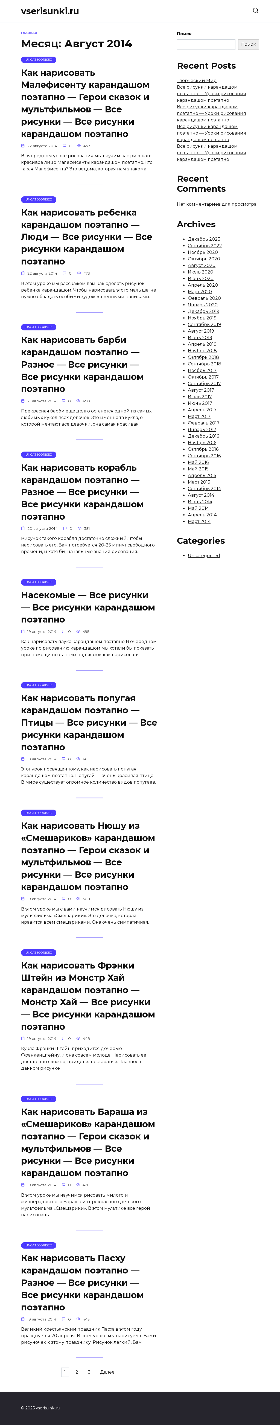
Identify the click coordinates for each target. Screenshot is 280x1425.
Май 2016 (198, 462)
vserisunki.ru (50, 11)
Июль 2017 (200, 396)
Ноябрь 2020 (203, 252)
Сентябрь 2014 (204, 488)
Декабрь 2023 (204, 239)
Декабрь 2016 (203, 436)
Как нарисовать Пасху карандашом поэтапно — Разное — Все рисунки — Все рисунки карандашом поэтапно (82, 1289)
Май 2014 (198, 508)
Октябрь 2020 (204, 258)
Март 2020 (200, 291)
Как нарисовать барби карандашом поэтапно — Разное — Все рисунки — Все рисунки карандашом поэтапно (82, 366)
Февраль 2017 (204, 423)
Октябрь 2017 (203, 377)
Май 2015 (198, 469)
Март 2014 (199, 521)
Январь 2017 (202, 429)
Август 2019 (201, 331)
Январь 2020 (203, 304)
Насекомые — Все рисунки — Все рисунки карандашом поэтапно (88, 610)
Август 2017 (201, 390)
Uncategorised (204, 555)
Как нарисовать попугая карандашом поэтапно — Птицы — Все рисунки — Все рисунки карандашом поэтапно (89, 726)
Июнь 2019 (200, 337)
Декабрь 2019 (203, 311)
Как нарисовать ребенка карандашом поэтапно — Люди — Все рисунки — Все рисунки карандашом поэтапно (86, 237)
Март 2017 (199, 416)
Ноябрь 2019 (202, 318)
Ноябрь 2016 (202, 442)
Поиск (184, 33)
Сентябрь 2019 (204, 324)
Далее (111, 1380)
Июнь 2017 (200, 403)
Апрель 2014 (202, 514)
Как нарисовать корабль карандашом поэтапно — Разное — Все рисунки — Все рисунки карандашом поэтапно (82, 494)
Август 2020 (201, 265)
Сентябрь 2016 (204, 455)
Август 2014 (201, 495)
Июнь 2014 (200, 501)
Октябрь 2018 (203, 357)
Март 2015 (199, 482)
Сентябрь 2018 (204, 364)
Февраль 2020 (204, 298)
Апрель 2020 (203, 285)
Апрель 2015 (202, 475)
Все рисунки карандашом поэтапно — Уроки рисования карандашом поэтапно (211, 94)
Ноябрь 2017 (202, 370)
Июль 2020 (200, 272)
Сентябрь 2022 (205, 245)
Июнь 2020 (201, 278)
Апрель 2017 (202, 409)
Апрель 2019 (202, 344)
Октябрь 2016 (203, 449)
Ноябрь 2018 (202, 350)
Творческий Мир (197, 80)
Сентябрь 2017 (204, 383)
